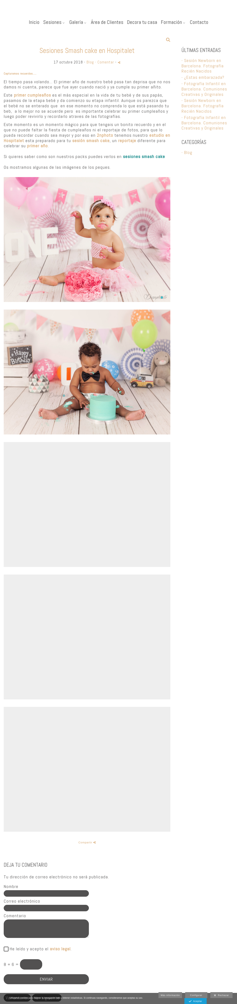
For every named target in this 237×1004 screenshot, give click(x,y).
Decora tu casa (142, 22)
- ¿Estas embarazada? (202, 77)
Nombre (11, 886)
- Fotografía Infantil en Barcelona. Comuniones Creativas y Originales (204, 89)
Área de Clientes (107, 22)
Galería (76, 22)
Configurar (196, 995)
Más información (170, 995)
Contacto (199, 22)
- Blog (186, 152)
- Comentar (105, 62)
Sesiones (52, 22)
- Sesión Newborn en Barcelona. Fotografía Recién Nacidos (202, 66)
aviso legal (60, 949)
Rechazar (221, 995)
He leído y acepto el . (39, 949)
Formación (171, 22)
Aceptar (195, 1001)
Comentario (15, 916)
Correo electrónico (22, 901)
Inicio (34, 22)
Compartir (87, 842)
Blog (90, 62)
